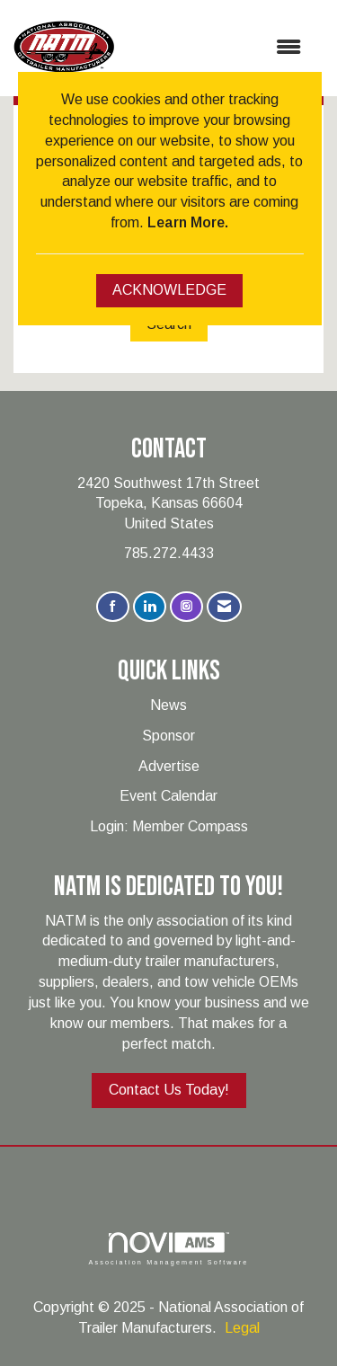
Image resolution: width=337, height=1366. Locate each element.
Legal (242, 1327)
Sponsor (168, 735)
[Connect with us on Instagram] (186, 607)
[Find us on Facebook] (112, 607)
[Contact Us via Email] (224, 607)
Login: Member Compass (169, 826)
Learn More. (187, 222)
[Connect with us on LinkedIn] (149, 607)
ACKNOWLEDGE (169, 289)
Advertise (169, 766)
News (168, 705)
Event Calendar (168, 795)
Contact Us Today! (169, 1089)
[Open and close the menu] (216, 48)
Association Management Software (168, 1248)
